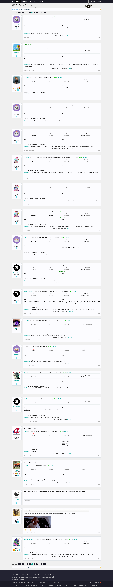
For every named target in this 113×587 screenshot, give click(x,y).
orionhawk (16, 112)
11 (27, 12)
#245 (99, 150)
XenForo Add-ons (39, 582)
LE (24, 346)
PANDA (60, 17)
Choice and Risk (28, 291)
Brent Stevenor (28, 372)
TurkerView (69, 35)
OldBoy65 (16, 52)
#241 (99, 37)
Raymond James (16, 272)
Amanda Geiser (28, 105)
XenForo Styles (47, 582)
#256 (99, 455)
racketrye (16, 165)
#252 (99, 339)
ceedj (34, 7)
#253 (99, 365)
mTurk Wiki (32, 1)
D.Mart (16, 547)
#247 (99, 204)
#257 (99, 484)
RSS (100, 582)
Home (13, 1)
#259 (99, 532)
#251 (99, 313)
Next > (44, 12)
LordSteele (16, 470)
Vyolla (16, 328)
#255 (99, 421)
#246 (99, 178)
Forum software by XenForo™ (23, 582)
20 (41, 12)
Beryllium (90, 582)
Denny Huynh (27, 265)
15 (36, 12)
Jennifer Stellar (27, 131)
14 (34, 12)
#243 (99, 98)
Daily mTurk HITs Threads (23, 7)
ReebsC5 (17, 436)
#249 (99, 258)
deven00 (17, 24)
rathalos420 (17, 517)
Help (95, 582)
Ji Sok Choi (26, 157)
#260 (99, 558)
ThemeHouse (31, 583)
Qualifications (27, 33)
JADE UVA (26, 48)
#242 (99, 70)
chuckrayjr (16, 245)
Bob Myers (16, 380)
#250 (99, 284)
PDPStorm (27, 17)
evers (25, 185)
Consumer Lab (28, 237)
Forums (18, 1)
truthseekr (16, 499)
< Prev (19, 12)
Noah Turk (27, 320)
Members (24, 1)
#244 (99, 124)
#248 (99, 230)
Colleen (26, 431)
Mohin (25, 211)
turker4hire (17, 85)
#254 (99, 391)
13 (32, 12)
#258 (99, 503)
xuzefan (26, 465)
